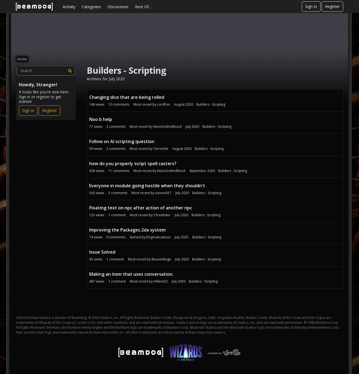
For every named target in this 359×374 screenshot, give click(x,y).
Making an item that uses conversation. (131, 274)
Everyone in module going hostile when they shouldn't (147, 186)
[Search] (70, 71)
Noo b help (100, 119)
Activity (69, 6)
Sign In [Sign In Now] (28, 110)
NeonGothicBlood (167, 126)
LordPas (163, 104)
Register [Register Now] (49, 110)
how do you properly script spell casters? (132, 164)
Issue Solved (102, 252)
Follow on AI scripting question (121, 141)
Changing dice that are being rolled (126, 97)
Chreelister (162, 215)
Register (332, 6)
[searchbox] (46, 71)
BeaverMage (161, 259)
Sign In (311, 6)
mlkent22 (161, 281)
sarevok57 (163, 193)
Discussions (117, 6)
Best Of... (143, 6)
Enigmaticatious (158, 237)
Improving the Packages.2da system (127, 230)
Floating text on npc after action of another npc (140, 208)
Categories (91, 6)
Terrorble (160, 148)
